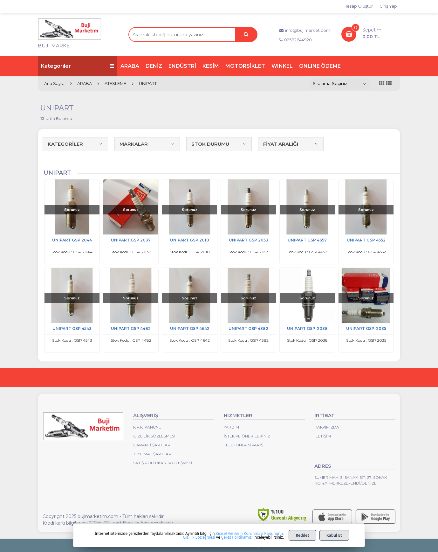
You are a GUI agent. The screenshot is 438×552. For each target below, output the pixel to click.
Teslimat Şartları (152, 453)
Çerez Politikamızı (237, 537)
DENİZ (154, 66)
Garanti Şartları (152, 445)
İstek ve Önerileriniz (247, 436)
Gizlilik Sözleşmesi (154, 436)
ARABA (129, 66)
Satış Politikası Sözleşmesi (162, 462)
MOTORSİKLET (245, 66)
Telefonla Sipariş (243, 445)
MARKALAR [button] (147, 144)
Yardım (231, 427)
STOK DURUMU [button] (219, 144)
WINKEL (282, 66)
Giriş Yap (388, 6)
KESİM (210, 66)
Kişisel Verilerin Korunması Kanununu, (250, 533)
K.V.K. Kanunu (147, 427)
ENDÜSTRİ (182, 66)
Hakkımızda (326, 427)
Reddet (302, 535)
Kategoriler (77, 66)
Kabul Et (334, 535)
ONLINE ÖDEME (320, 66)
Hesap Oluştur (358, 6)
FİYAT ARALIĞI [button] (290, 144)
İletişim (322, 436)
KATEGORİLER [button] (75, 144)
